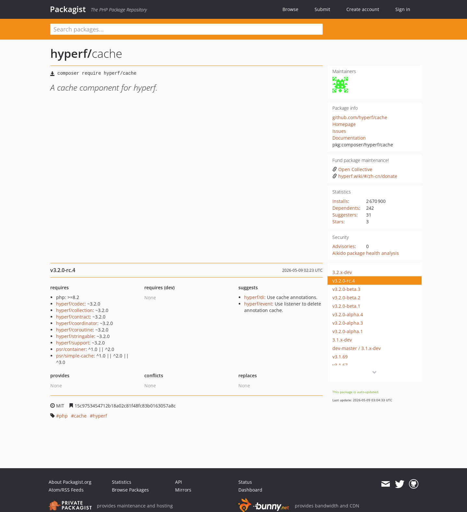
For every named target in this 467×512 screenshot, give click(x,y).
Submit (322, 9)
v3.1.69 (340, 357)
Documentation (349, 138)
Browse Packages (130, 490)
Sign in (402, 9)
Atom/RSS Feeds (66, 490)
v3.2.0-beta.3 (346, 289)
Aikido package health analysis (365, 253)
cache (80, 416)
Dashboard (250, 490)
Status (245, 482)
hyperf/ (71, 53)
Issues (339, 131)
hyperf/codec (70, 304)
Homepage (344, 124)
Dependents (345, 208)
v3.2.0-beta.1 (346, 306)
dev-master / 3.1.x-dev (356, 348)
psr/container (71, 349)
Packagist (68, 9)
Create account (362, 9)
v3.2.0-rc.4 (343, 281)
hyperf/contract (73, 317)
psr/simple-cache (75, 356)
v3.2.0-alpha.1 (347, 331)
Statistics (121, 482)
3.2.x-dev (342, 272)
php (63, 416)
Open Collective (352, 169)
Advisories (343, 246)
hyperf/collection (74, 310)
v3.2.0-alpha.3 (347, 323)
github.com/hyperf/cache (359, 117)
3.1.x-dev (342, 340)
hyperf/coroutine (74, 330)
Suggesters (344, 215)
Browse (290, 9)
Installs (340, 201)
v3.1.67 (340, 365)
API (178, 482)
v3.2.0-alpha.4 (347, 314)
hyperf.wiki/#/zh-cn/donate (364, 176)
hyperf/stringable (75, 336)
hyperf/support (72, 343)
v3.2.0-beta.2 (346, 297)
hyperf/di (254, 297)
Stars (337, 222)
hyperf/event (258, 304)
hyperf (100, 416)
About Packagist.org (70, 482)
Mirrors (183, 490)
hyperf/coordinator (76, 323)
